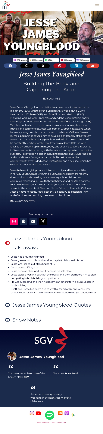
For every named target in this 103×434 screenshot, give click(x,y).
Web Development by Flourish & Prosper (51, 422)
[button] (97, 5)
